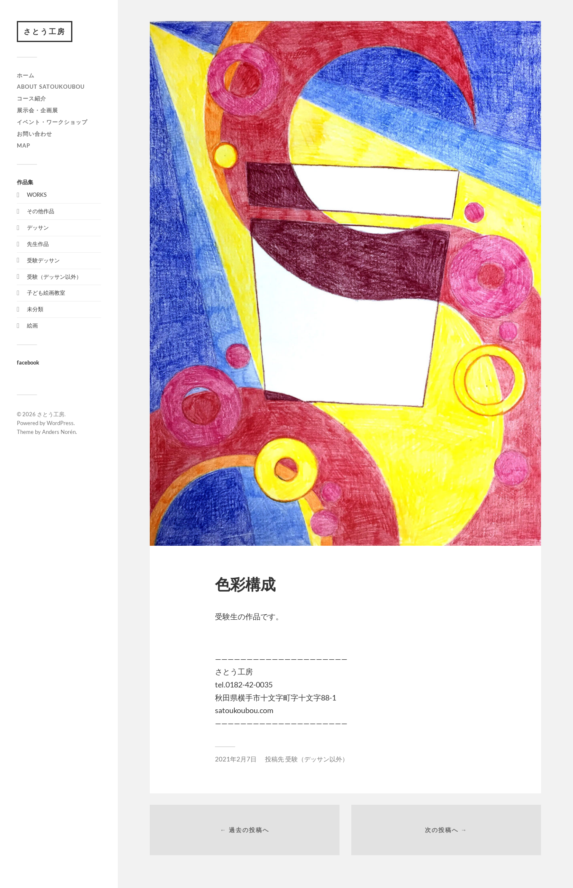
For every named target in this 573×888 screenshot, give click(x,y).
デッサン (38, 227)
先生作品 (38, 243)
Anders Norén (59, 431)
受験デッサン (43, 260)
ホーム (25, 75)
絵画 (32, 325)
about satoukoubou (51, 86)
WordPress (60, 423)
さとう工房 (45, 31)
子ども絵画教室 (46, 292)
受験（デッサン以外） (54, 276)
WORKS (37, 194)
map (23, 145)
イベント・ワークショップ (52, 122)
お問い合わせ (34, 133)
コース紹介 (31, 98)
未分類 (35, 309)
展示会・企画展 (37, 110)
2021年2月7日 (236, 759)
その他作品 (40, 211)
